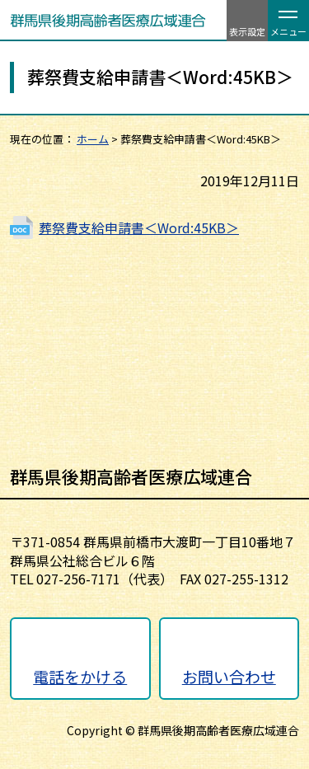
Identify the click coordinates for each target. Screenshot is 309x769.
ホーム (93, 139)
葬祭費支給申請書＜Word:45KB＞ (139, 227)
